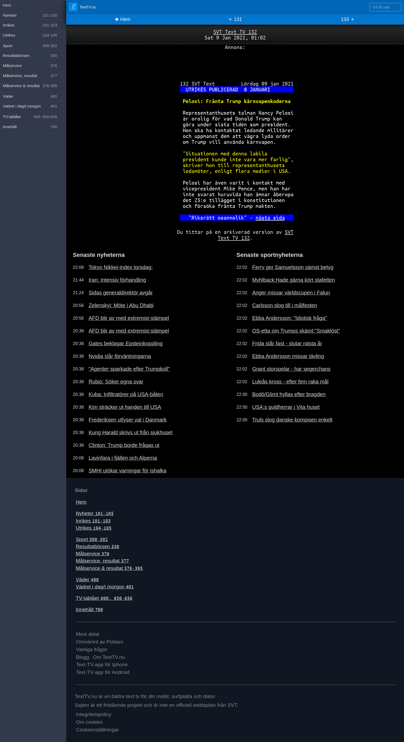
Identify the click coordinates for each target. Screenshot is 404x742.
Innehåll (89, 609)
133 (347, 19)
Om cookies (89, 722)
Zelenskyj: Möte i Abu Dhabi (120, 305)
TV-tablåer (104, 598)
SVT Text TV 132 (235, 32)
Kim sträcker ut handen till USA (124, 407)
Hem (122, 19)
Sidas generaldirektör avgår (120, 293)
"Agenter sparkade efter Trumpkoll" (129, 369)
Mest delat (88, 634)
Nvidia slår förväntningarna (119, 356)
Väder (87, 579)
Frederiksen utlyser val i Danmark (127, 420)
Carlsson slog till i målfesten (284, 305)
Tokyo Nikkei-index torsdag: (120, 267)
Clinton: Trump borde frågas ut (123, 445)
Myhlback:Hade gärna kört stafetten (293, 280)
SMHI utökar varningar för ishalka (127, 470)
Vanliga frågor (91, 649)
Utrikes (94, 528)
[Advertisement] (235, 63)
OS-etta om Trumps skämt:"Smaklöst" (296, 331)
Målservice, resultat (102, 561)
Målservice (92, 553)
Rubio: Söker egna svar (115, 382)
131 (235, 19)
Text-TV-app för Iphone (102, 664)
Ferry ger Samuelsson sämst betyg (293, 267)
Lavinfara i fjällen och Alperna (122, 458)
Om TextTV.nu (109, 657)
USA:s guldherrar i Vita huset (286, 407)
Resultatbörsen (97, 546)
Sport (92, 539)
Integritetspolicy (93, 714)
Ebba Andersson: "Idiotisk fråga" (289, 318)
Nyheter (95, 513)
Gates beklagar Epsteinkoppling (125, 343)
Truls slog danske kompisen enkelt (292, 420)
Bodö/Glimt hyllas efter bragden (289, 394)
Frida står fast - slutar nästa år (287, 343)
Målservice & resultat (109, 568)
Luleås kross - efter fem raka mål (290, 382)
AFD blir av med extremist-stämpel (128, 318)
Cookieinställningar (97, 729)
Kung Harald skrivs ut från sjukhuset (130, 432)
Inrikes (93, 521)
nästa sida (270, 217)
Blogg (82, 657)
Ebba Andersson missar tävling (288, 356)
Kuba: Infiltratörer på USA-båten (125, 394)
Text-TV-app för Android (103, 672)
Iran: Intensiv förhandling (117, 280)
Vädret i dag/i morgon (105, 586)
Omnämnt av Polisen (99, 642)
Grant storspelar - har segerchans (291, 369)
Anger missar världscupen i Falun (291, 293)
